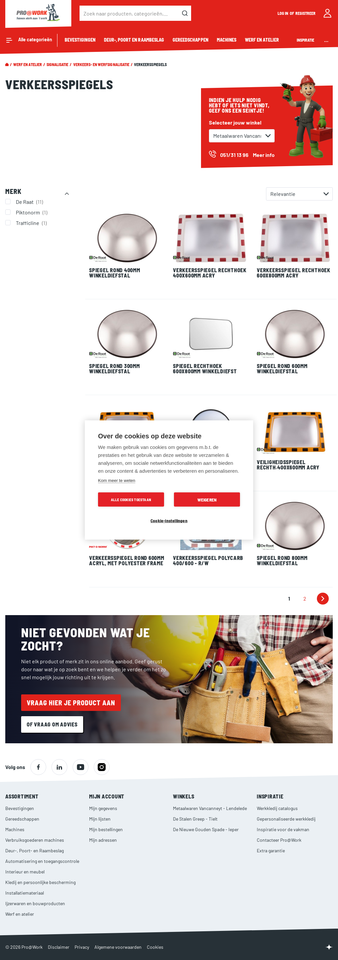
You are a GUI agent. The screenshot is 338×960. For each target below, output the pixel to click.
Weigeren (207, 499)
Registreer (305, 13)
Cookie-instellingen (169, 520)
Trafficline (32, 222)
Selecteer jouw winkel (235, 122)
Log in (283, 13)
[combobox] (135, 13)
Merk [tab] (13, 191)
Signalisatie (58, 64)
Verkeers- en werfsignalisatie (101, 64)
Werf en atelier (27, 64)
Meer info (264, 155)
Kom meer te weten (116, 480)
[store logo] (38, 13)
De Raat (30, 201)
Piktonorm (32, 212)
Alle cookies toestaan (131, 500)
